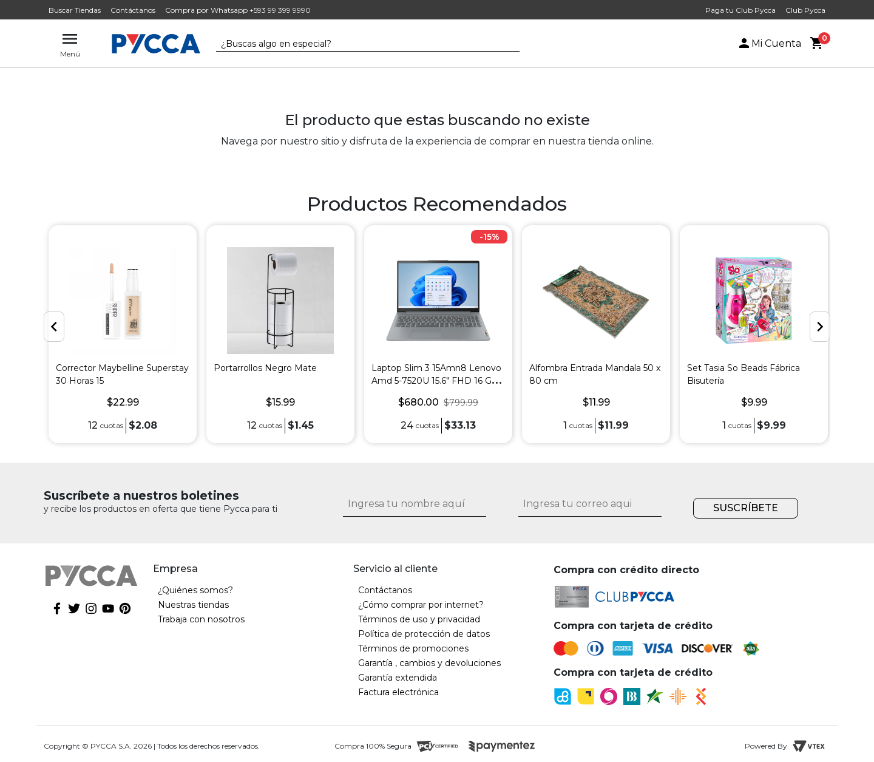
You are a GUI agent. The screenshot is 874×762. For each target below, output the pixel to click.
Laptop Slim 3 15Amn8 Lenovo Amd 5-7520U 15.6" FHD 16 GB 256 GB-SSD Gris (436, 380)
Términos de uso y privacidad (419, 619)
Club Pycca (805, 10)
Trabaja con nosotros (201, 619)
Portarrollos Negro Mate (265, 367)
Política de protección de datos (424, 633)
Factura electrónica (398, 692)
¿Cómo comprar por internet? (421, 604)
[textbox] (358, 44)
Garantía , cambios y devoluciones (429, 663)
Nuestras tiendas (193, 604)
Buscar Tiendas (75, 10)
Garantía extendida (397, 677)
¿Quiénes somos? (195, 590)
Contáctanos (132, 10)
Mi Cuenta (769, 43)
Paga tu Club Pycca (740, 10)
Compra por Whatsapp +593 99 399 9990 (238, 10)
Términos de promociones (413, 648)
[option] (123, 334)
